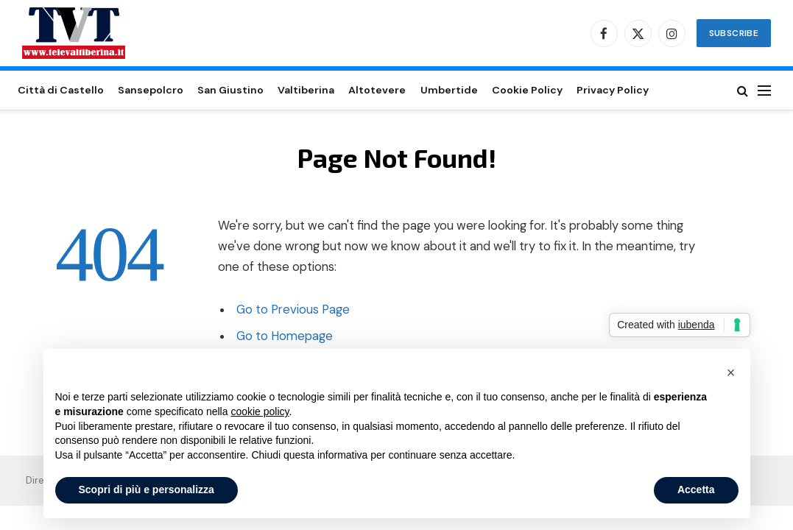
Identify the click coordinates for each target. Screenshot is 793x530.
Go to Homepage (284, 336)
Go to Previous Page (293, 309)
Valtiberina (306, 89)
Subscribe (733, 33)
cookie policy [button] (259, 411)
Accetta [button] (696, 489)
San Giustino (230, 89)
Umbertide (449, 89)
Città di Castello (61, 89)
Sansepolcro (150, 89)
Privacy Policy (613, 89)
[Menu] (764, 90)
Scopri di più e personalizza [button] (146, 489)
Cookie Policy (527, 89)
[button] (731, 372)
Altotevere (377, 89)
